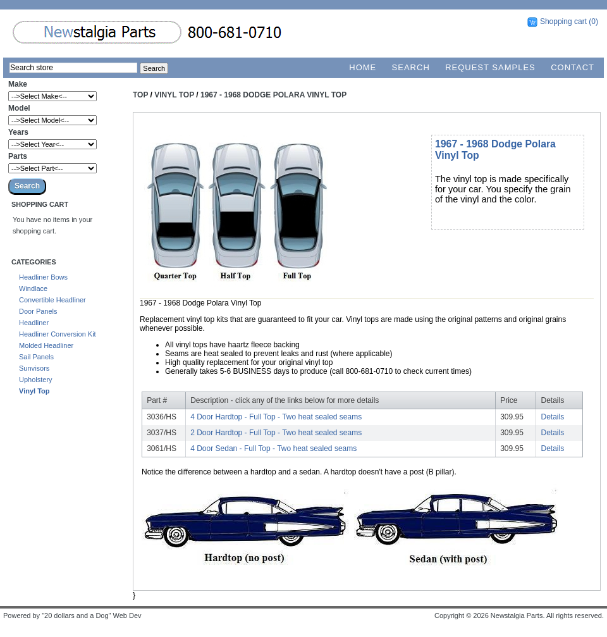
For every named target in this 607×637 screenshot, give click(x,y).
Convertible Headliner (52, 300)
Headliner (34, 322)
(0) (593, 21)
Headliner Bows (43, 277)
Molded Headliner (46, 345)
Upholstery (35, 379)
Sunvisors (34, 368)
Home (362, 67)
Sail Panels (36, 357)
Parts (17, 156)
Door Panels (38, 311)
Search (411, 67)
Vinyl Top (34, 391)
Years (18, 132)
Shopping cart (563, 21)
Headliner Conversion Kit (57, 334)
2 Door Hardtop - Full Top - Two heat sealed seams (276, 432)
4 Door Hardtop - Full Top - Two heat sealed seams (276, 416)
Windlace (33, 288)
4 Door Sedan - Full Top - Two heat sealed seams (273, 448)
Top (140, 94)
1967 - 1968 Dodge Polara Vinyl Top (273, 94)
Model (19, 108)
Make (17, 84)
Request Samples (490, 67)
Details (553, 416)
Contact (572, 67)
